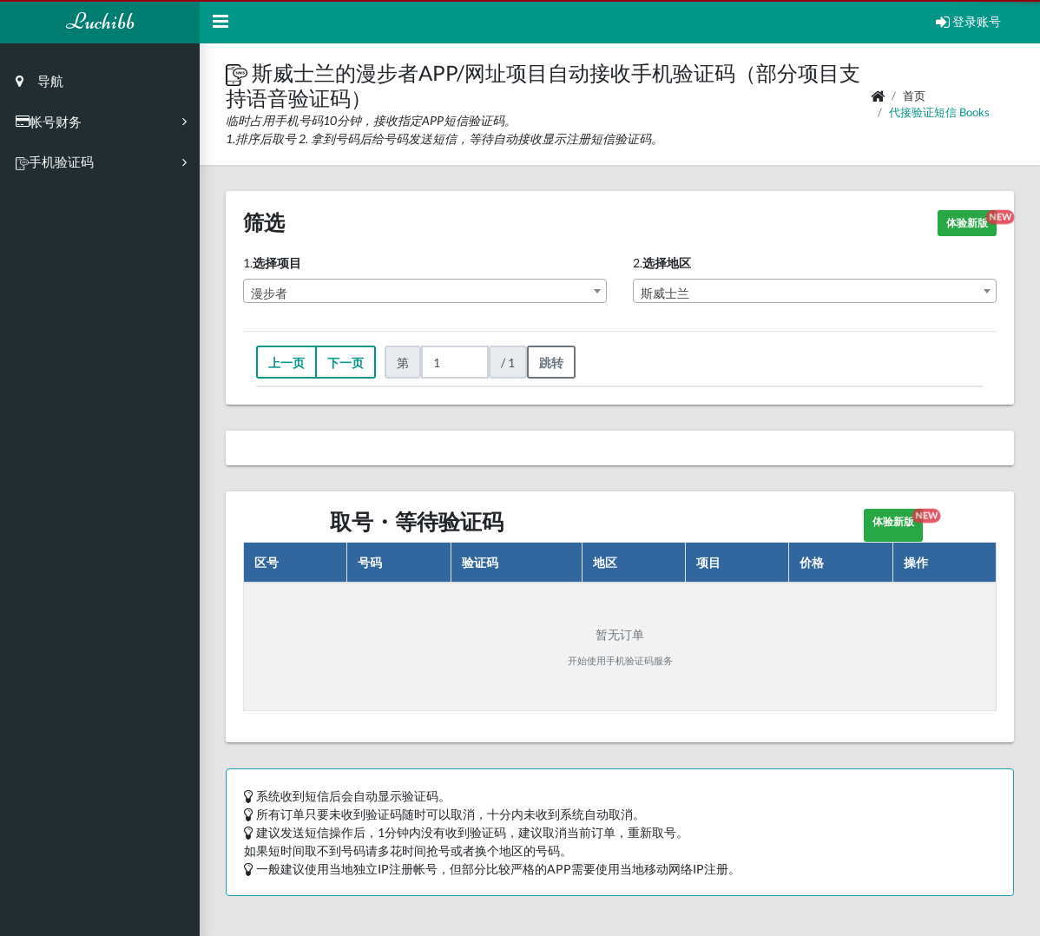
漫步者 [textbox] (269, 293)
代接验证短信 (923, 112)
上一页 (286, 362)
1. (272, 262)
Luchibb (100, 21)
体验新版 (971, 220)
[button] (239, 72)
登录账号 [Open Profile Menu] (968, 21)
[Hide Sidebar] (220, 21)
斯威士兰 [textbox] (665, 293)
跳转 (551, 362)
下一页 (345, 362)
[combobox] (425, 291)
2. (662, 262)
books (974, 112)
